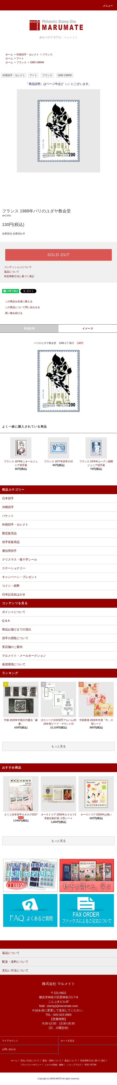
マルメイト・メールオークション (24, 655)
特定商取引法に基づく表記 (19, 276)
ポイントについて (13, 612)
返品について (11, 271)
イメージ (87, 328)
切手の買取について (15, 638)
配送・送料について (52, 1060)
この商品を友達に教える (16, 301)
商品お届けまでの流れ (16, 629)
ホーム (9, 54)
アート (20, 58)
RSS (87, 1065)
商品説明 (29, 328)
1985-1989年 (37, 62)
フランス (47, 54)
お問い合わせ (9, 1049)
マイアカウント (10, 1040)
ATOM (93, 1065)
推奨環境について (13, 664)
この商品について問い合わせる (20, 307)
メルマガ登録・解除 (54, 1065)
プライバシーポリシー (31, 1065)
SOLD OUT (58, 255)
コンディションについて (18, 267)
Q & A (6, 620)
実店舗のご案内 (12, 647)
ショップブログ (74, 1065)
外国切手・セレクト (27, 54)
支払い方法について (30, 1060)
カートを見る (67, 1040)
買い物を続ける (11, 313)
